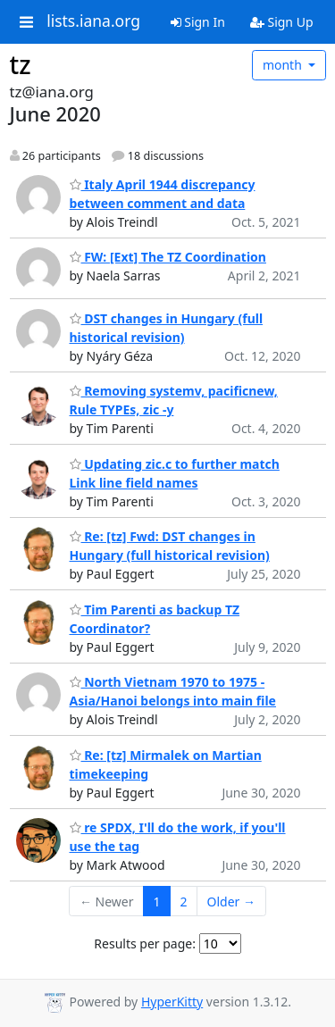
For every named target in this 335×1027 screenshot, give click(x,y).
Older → (231, 901)
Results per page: (145, 943)
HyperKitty (172, 1001)
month (284, 64)
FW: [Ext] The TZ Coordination (168, 256)
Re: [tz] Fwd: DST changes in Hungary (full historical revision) (170, 546)
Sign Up (282, 21)
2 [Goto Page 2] (184, 901)
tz (20, 64)
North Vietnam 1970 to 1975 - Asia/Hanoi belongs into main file (173, 691)
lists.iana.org (93, 21)
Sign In (198, 21)
